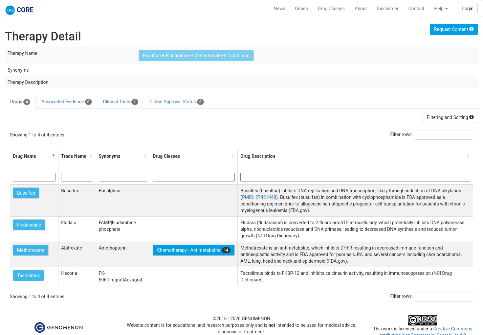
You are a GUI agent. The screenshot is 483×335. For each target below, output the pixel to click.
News (279, 8)
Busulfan (26, 193)
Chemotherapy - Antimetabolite (194, 250)
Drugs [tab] (20, 102)
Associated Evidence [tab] (66, 102)
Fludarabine (29, 224)
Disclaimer (387, 8)
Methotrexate (30, 250)
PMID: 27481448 (259, 197)
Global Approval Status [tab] (176, 102)
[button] (53, 156)
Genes (301, 8)
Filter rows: (401, 134)
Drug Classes (331, 8)
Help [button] (441, 8)
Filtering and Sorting (450, 117)
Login (467, 8)
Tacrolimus (28, 275)
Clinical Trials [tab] (120, 102)
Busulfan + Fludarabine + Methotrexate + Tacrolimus (196, 55)
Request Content (454, 29)
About (361, 8)
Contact (416, 8)
